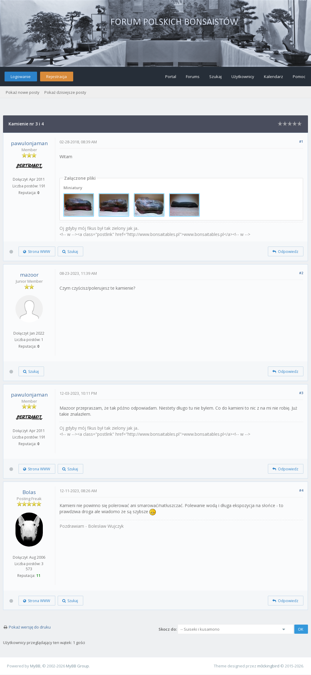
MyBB (35, 666)
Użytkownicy (242, 76)
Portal (170, 76)
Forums (193, 76)
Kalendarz (273, 76)
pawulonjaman (29, 143)
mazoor (29, 274)
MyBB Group (77, 666)
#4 (301, 490)
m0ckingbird (268, 666)
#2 (301, 273)
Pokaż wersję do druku (30, 627)
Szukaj (215, 76)
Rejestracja (56, 76)
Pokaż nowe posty (22, 92)
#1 (301, 141)
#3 (301, 392)
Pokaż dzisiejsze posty (65, 92)
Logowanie (21, 76)
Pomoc (299, 76)
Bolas (29, 492)
